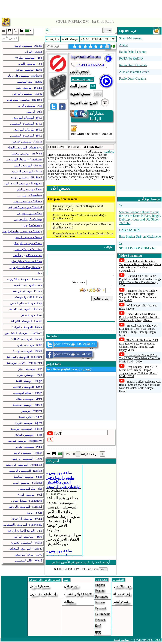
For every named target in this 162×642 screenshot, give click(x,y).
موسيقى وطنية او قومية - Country (22, 231)
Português (101, 596)
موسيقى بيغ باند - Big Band (26, 177)
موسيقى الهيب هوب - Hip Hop (24, 99)
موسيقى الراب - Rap (30, 105)
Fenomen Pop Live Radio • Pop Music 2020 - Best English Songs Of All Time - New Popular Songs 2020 (138, 295)
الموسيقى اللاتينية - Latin (27, 386)
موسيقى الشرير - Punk (28, 446)
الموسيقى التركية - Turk (28, 536)
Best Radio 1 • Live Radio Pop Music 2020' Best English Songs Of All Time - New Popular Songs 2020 (140, 280)
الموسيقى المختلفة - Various (25, 548)
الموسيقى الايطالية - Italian (26, 338)
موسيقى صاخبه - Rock (29, 69)
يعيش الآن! (71, 586)
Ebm (39, 273)
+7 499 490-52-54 (90, 65)
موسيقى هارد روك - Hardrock (25, 75)
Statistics (52, 336)
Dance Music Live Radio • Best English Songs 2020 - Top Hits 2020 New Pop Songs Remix (139, 317)
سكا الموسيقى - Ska (30, 488)
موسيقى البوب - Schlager (27, 482)
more (103, 569)
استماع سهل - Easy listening (25, 267)
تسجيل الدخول (39, 586)
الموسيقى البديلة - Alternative (25, 147)
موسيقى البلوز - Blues (29, 189)
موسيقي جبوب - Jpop (29, 374)
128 (93, 86)
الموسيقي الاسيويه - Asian (27, 171)
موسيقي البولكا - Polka (28, 434)
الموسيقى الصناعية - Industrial (24, 356)
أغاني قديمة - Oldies (30, 416)
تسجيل (86, 369)
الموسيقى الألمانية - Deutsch (25, 309)
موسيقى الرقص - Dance (28, 237)
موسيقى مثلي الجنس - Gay (26, 303)
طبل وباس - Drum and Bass (26, 261)
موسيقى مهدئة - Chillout (27, 201)
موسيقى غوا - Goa (31, 315)
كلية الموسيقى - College (28, 219)
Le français (102, 614)
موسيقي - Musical (31, 410)
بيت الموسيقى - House (29, 81)
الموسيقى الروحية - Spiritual (25, 506)
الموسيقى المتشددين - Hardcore (23, 332)
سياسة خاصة (121, 639)
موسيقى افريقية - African (27, 141)
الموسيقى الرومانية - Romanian (24, 464)
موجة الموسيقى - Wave (28, 554)
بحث (108, 30)
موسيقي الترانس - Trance (27, 93)
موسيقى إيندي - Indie (29, 344)
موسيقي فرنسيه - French (27, 291)
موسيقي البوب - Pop (30, 63)
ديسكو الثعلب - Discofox (28, 249)
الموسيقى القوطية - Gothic (26, 321)
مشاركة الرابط (87, 115)
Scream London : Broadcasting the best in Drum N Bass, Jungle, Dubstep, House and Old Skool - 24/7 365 (140, 217)
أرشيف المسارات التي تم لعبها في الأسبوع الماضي (81, 562)
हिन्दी (98, 626)
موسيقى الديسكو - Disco (27, 243)
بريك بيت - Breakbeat (30, 195)
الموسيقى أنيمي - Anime (28, 165)
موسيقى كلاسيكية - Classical (25, 207)
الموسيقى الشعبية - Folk (27, 285)
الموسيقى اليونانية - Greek (27, 326)
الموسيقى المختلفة (82, 79)
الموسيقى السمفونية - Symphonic (22, 524)
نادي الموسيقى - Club (29, 213)
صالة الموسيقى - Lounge (27, 392)
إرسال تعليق (102, 298)
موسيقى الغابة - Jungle (29, 380)
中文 (98, 632)
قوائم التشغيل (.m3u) (78, 594)
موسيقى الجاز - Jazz (30, 368)
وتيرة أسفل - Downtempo (27, 255)
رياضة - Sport (34, 512)
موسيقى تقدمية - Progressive (25, 440)
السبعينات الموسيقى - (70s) (26, 123)
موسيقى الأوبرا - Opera (28, 422)
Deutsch (100, 620)
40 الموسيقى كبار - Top (28, 57)
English (100, 585)
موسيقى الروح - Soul (29, 494)
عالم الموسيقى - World (28, 560)
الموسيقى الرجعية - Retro (27, 458)
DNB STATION (129, 230)
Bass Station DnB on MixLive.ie (140, 236)
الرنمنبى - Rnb (33, 111)
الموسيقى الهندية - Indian (27, 350)
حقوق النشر (121, 601)
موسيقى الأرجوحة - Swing (27, 518)
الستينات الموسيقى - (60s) (26, 117)
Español (100, 591)
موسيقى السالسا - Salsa (28, 476)
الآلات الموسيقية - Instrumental (24, 362)
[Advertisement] (81, 8)
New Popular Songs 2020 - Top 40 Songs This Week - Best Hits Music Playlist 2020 (139, 358)
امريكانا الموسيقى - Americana (24, 159)
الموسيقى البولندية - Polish (26, 428)
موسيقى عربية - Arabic (28, 45)
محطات (69, 601)
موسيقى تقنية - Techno (28, 87)
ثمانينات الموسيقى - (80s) (27, 129)
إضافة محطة (121, 594)
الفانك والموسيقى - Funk (27, 297)
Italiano (100, 602)
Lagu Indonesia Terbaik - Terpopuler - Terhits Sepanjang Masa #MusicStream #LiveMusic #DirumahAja (140, 266)
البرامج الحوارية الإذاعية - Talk (24, 530)
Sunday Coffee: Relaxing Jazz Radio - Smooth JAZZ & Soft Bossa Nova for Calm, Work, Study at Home (140, 386)
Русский (100, 608)
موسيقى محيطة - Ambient (26, 153)
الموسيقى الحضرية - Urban (26, 542)
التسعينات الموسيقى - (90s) (26, 135)
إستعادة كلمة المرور (43, 594)
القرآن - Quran (33, 51)
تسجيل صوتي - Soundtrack (26, 500)
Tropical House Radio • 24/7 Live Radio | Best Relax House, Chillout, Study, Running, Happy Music (139, 330)
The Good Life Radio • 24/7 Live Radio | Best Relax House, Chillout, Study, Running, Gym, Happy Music (138, 345)
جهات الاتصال (122, 586)
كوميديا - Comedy (32, 225)
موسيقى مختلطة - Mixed (27, 404)
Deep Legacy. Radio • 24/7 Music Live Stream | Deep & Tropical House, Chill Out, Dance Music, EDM (138, 371)
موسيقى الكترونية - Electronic (24, 279)
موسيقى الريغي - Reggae (27, 452)
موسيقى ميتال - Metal (29, 398)
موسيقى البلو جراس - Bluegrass (23, 183)
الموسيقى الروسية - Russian (25, 470)
